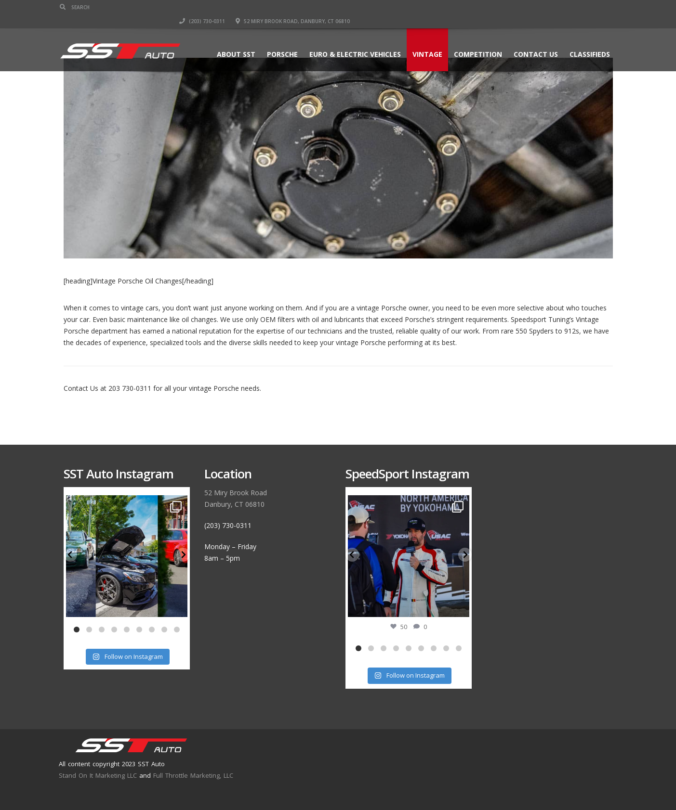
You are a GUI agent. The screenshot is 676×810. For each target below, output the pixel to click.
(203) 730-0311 (465, 7)
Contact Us (532, 40)
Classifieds (586, 40)
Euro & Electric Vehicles (352, 40)
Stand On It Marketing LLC (98, 775)
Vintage (424, 40)
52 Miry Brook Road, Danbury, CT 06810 (556, 7)
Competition (475, 40)
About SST (232, 40)
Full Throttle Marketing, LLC (193, 775)
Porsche (279, 40)
